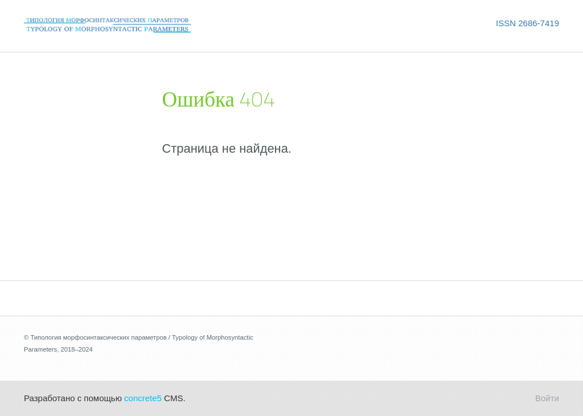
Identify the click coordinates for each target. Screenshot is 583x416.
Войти (547, 398)
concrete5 (143, 398)
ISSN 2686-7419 (527, 23)
